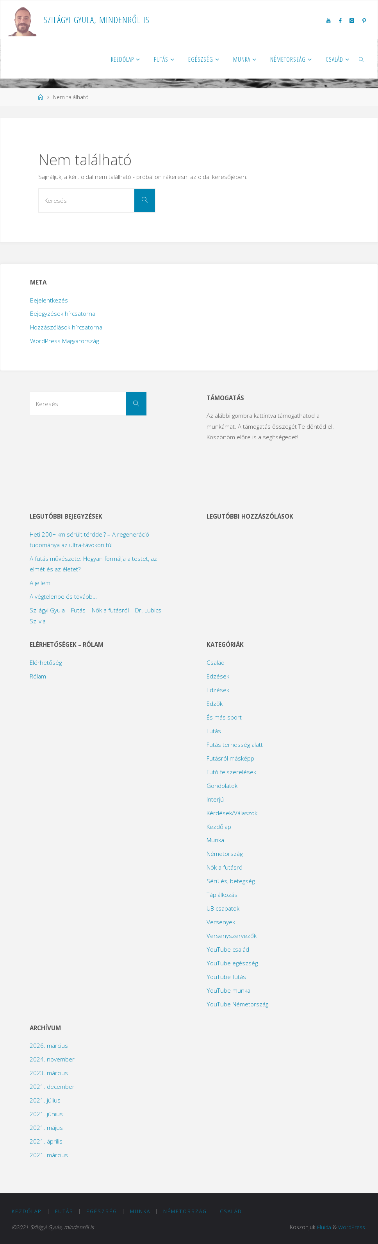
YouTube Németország (237, 1004)
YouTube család (228, 949)
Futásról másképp (230, 758)
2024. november (52, 1059)
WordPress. (352, 1227)
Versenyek (221, 922)
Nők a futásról (225, 867)
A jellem (40, 583)
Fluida (324, 1227)
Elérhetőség (46, 662)
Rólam (38, 676)
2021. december (52, 1086)
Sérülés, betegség (231, 881)
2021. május (46, 1127)
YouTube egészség (232, 963)
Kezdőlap (219, 827)
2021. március (49, 1155)
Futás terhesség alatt (235, 744)
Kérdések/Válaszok (232, 813)
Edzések (218, 676)
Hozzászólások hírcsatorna (66, 327)
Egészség (101, 1211)
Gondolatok (222, 785)
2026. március (49, 1045)
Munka (215, 840)
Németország (224, 853)
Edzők (215, 703)
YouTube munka (228, 990)
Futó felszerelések (231, 772)
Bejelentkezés (49, 300)
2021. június (46, 1114)
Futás (214, 731)
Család (216, 662)
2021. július (45, 1100)
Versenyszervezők (232, 936)
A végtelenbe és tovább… (63, 596)
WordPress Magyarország (64, 341)
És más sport (224, 717)
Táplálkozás (222, 895)
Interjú (215, 799)
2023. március (49, 1073)
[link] (361, 59)
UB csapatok (223, 908)
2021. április (46, 1141)
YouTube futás (226, 977)
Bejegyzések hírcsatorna (62, 313)
